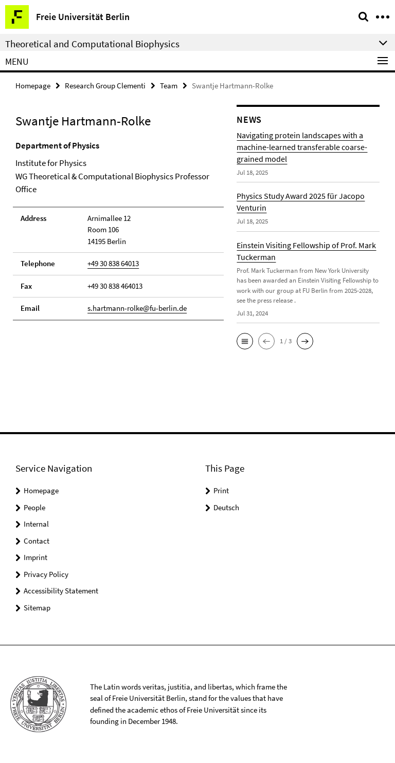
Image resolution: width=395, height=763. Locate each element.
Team (168, 85)
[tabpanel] (118, 230)
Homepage (32, 85)
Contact (36, 541)
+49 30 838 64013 (113, 263)
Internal (36, 524)
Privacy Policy (46, 574)
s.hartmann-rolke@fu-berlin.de (137, 308)
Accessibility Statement (61, 590)
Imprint (35, 557)
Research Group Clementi (105, 85)
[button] (245, 341)
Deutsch (226, 507)
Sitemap (37, 607)
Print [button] (221, 490)
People (34, 507)
